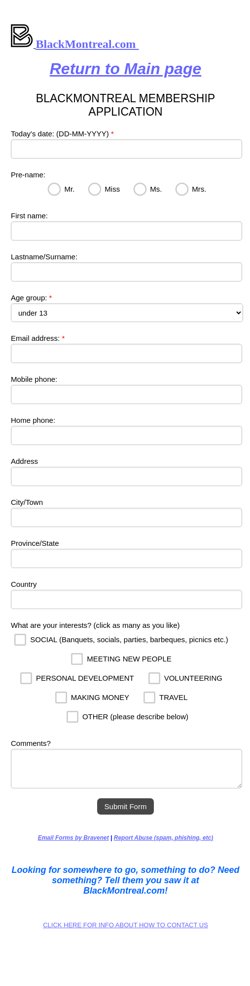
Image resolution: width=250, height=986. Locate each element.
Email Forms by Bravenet (73, 837)
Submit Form (126, 806)
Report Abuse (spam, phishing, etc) (164, 837)
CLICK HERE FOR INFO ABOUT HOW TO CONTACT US (125, 925)
